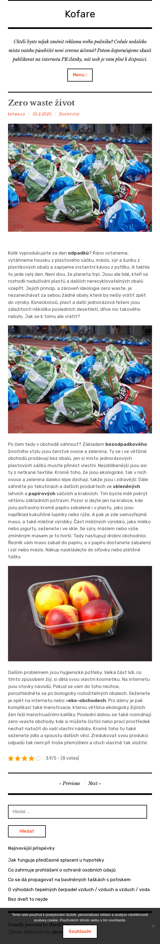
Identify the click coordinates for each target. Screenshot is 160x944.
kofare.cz (16, 114)
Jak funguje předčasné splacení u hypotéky (56, 860)
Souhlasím (80, 931)
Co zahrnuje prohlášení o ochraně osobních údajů (62, 870)
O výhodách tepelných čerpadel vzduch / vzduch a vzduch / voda (79, 889)
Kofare (80, 14)
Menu (78, 74)
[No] (153, 926)
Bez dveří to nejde (28, 899)
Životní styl (69, 114)
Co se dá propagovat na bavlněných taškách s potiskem (69, 879)
